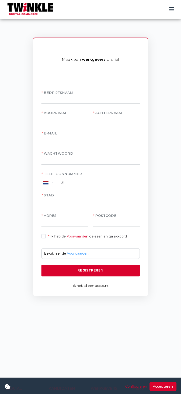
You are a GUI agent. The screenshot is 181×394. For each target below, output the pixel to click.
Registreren (90, 270)
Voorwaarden (77, 236)
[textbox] (90, 202)
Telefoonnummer (63, 174)
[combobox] (90, 202)
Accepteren (163, 386)
